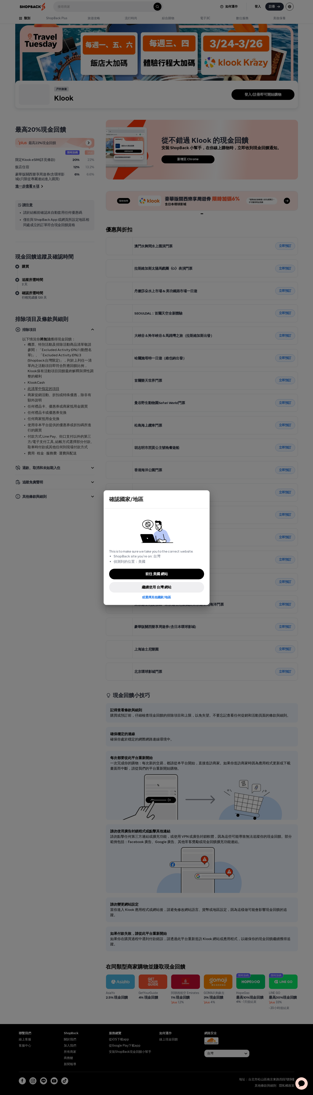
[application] (301, 1083)
